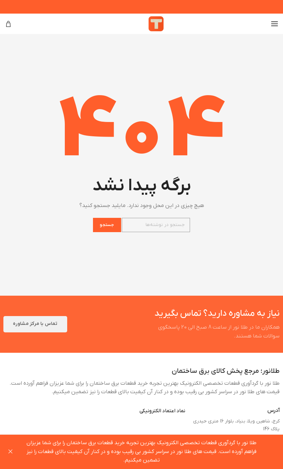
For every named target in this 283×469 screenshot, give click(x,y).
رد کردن (10, 452)
